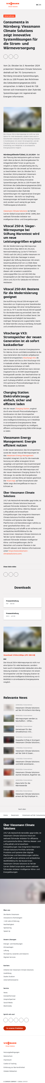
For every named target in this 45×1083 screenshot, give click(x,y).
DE (37, 5)
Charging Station (22, 408)
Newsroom (15, 815)
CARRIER (25, 1081)
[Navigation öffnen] (42, 4)
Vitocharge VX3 (29, 358)
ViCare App (10, 481)
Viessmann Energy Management (20, 455)
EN (40, 5)
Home (5, 815)
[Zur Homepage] (12, 4)
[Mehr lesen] (22, 707)
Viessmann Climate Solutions (15, 211)
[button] (23, 809)
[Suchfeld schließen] (33, 5)
